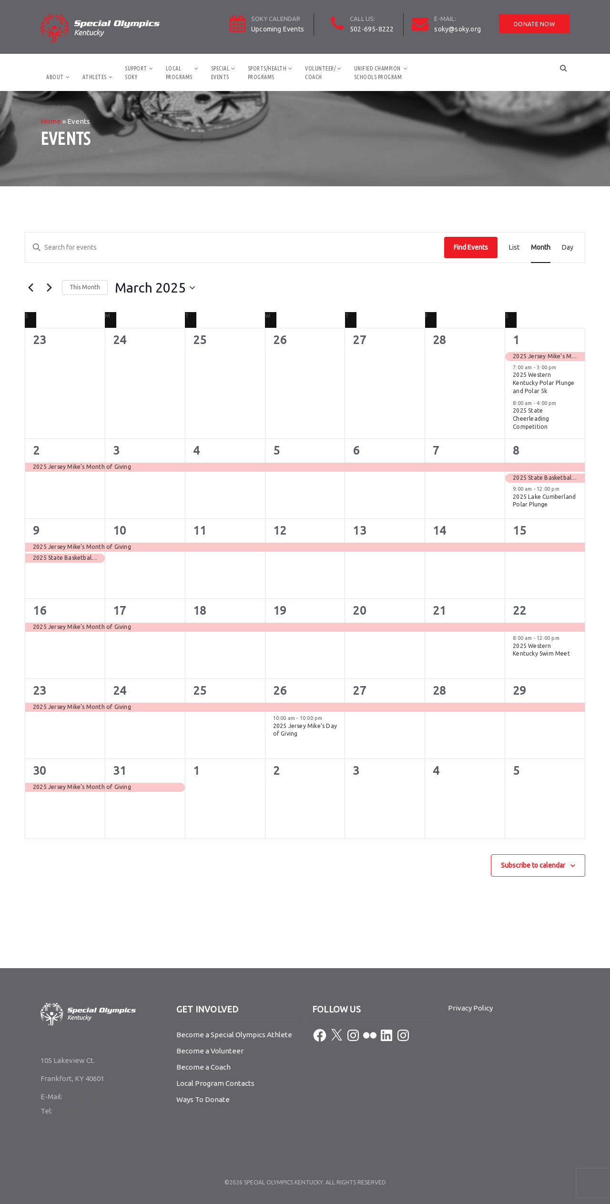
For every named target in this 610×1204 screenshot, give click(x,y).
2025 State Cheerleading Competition (531, 418)
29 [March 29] (519, 690)
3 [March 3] (116, 450)
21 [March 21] (439, 610)
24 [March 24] (119, 690)
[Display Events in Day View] (567, 248)
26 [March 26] (279, 690)
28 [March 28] (439, 690)
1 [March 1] (516, 340)
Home (51, 121)
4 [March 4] (196, 450)
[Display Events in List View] (514, 248)
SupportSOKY (136, 72)
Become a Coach (203, 1067)
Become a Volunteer (210, 1051)
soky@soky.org (457, 29)
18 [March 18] (199, 610)
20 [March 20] (359, 610)
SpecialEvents (220, 72)
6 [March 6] (356, 450)
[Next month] (49, 287)
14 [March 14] (439, 530)
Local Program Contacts (215, 1083)
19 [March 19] (279, 610)
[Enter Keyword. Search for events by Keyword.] (234, 248)
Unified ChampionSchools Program (378, 72)
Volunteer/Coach (320, 72)
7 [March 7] (436, 450)
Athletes (94, 77)
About (55, 77)
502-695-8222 (372, 29)
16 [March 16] (39, 610)
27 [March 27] (359, 690)
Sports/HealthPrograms (267, 72)
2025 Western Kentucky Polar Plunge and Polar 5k (543, 383)
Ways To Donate (203, 1099)
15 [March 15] (519, 530)
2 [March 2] (36, 450)
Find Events (471, 247)
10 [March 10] (119, 530)
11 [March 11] (199, 530)
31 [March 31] (119, 770)
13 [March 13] (359, 530)
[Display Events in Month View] (540, 248)
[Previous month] (30, 287)
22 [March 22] (519, 610)
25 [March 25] (199, 690)
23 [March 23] (39, 690)
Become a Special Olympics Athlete (234, 1035)
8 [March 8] (516, 450)
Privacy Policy (470, 1008)
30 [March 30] (39, 770)
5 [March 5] (276, 450)
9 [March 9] (36, 530)
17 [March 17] (119, 610)
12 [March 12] (279, 530)
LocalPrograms (179, 72)
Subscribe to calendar (533, 865)
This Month (85, 287)
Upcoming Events (277, 29)
